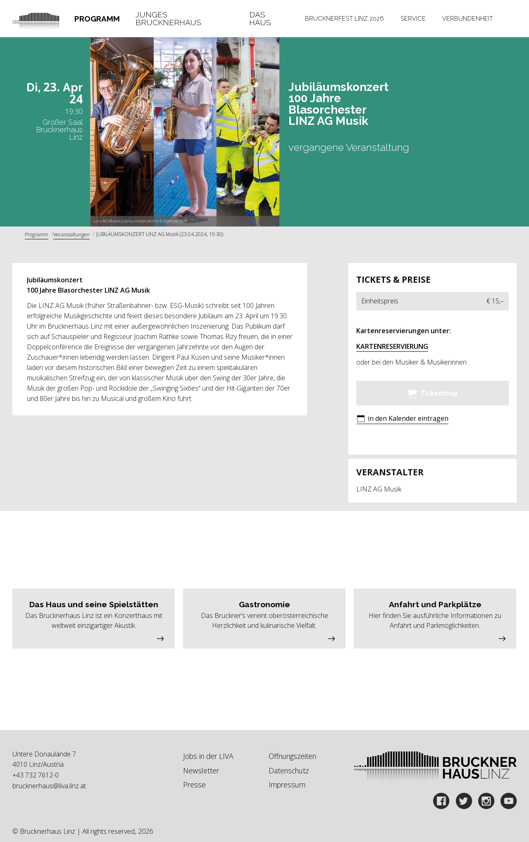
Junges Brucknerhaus (168, 18)
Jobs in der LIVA (208, 756)
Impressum (287, 785)
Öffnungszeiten (292, 756)
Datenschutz (289, 770)
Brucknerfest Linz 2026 (344, 18)
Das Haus (260, 18)
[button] (402, 419)
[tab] (97, 18)
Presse (194, 785)
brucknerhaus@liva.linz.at (49, 785)
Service (413, 18)
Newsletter (201, 770)
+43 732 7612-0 (35, 775)
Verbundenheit (467, 18)
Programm (97, 18)
